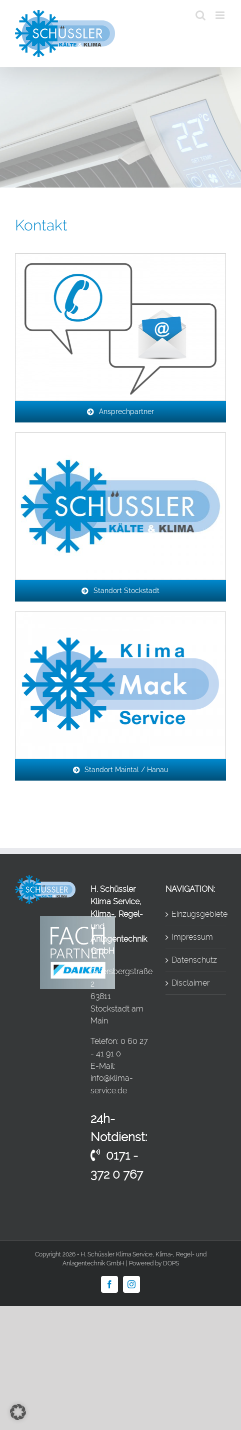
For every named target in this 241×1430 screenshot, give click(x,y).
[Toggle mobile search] (201, 15)
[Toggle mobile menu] (221, 15)
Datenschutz (194, 960)
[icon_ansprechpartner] (121, 257)
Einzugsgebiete (196, 914)
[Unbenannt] (121, 436)
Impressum (192, 937)
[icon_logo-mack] (121, 615)
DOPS (171, 1263)
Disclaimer (191, 983)
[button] (18, 1412)
